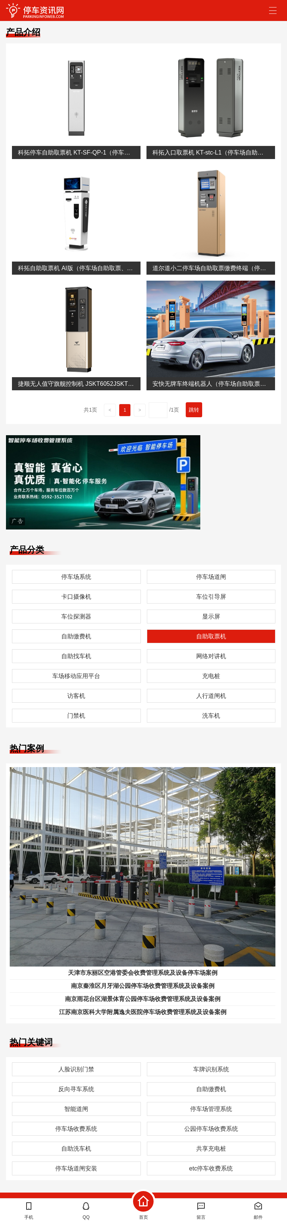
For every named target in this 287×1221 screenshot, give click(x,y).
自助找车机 (76, 656)
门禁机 (76, 715)
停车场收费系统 (76, 1129)
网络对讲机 (211, 656)
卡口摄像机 (76, 596)
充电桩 (211, 676)
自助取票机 (211, 636)
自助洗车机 (76, 1148)
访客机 (76, 696)
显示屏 (211, 616)
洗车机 (211, 715)
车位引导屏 (211, 596)
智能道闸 (76, 1109)
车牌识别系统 (211, 1069)
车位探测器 (76, 616)
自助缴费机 (76, 636)
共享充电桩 (211, 1148)
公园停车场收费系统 (211, 1129)
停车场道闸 (211, 577)
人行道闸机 (211, 696)
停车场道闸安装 (76, 1168)
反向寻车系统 (76, 1089)
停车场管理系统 (211, 1109)
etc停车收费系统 (211, 1168)
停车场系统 (76, 577)
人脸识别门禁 (76, 1069)
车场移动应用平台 (76, 676)
